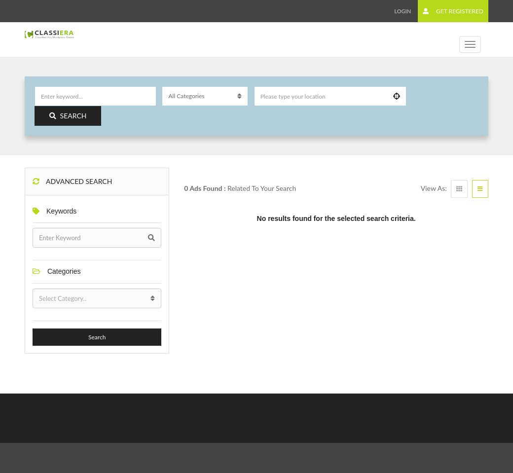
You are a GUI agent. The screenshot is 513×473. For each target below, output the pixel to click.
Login (402, 11)
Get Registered (453, 11)
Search (68, 115)
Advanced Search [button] (72, 181)
